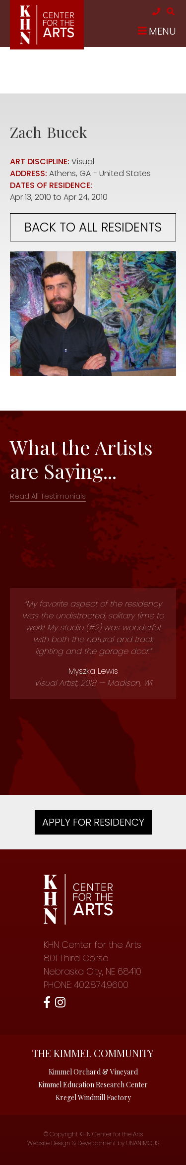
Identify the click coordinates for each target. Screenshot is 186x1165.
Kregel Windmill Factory (93, 1097)
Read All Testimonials (48, 496)
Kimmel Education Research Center (93, 1084)
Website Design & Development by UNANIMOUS (93, 1143)
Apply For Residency (93, 822)
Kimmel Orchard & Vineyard (93, 1071)
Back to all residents (93, 227)
